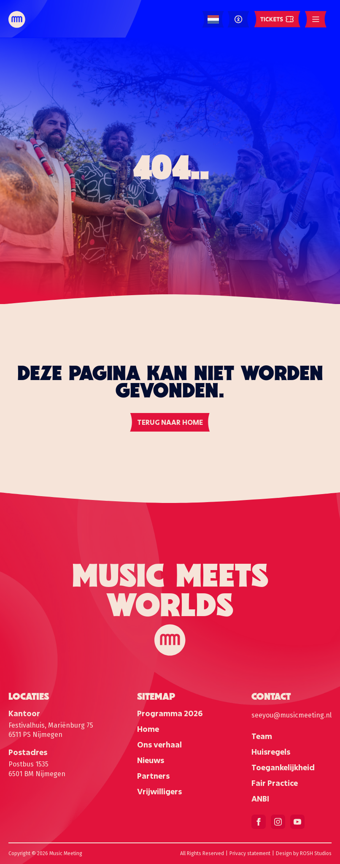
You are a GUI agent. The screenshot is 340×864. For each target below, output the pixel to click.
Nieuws (150, 760)
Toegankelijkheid (283, 767)
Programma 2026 (169, 713)
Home (148, 729)
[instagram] (278, 822)
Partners (153, 776)
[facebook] (258, 822)
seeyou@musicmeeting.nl (291, 715)
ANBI (260, 798)
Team (261, 736)
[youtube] (297, 822)
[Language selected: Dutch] (213, 19)
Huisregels (270, 752)
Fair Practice (274, 783)
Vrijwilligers (159, 791)
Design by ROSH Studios (304, 853)
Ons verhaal (159, 744)
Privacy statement (249, 853)
